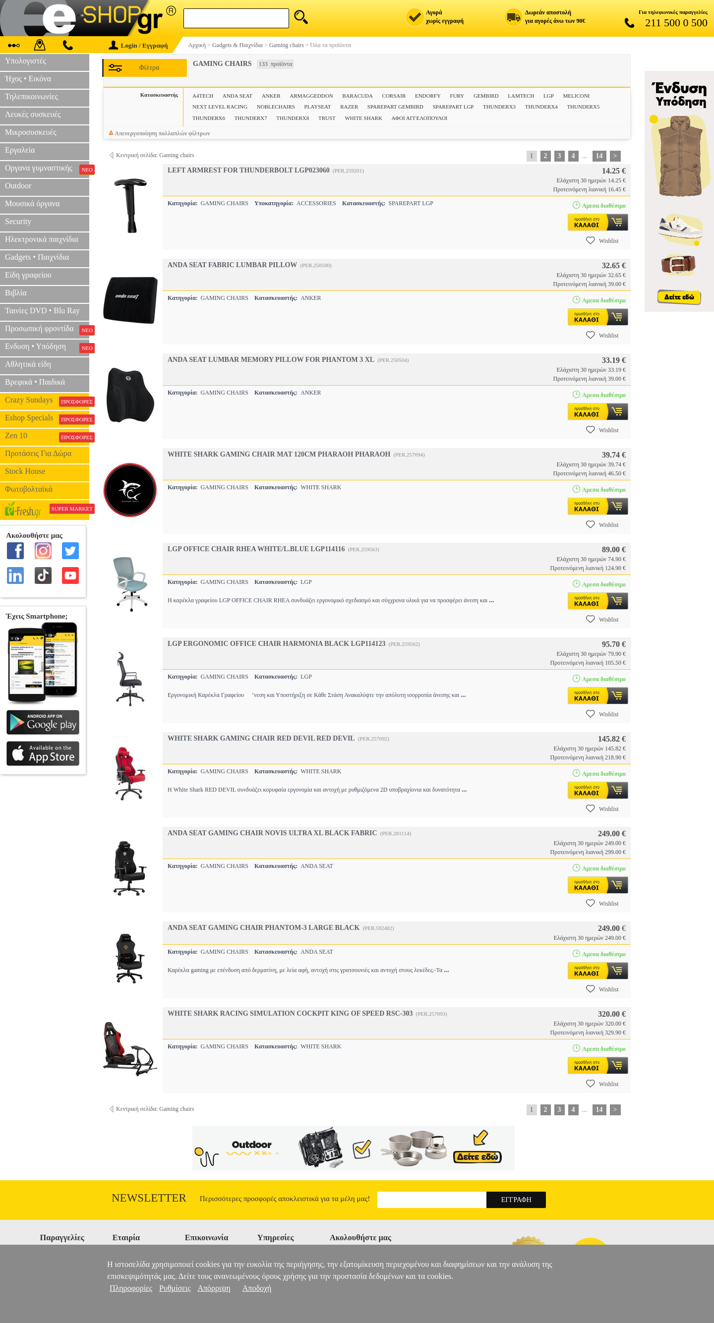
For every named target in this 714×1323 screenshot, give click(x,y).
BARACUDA (357, 96)
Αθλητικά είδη (28, 364)
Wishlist (602, 240)
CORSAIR (394, 96)
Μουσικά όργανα (32, 203)
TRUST (327, 118)
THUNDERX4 (541, 107)
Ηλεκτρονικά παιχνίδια (41, 239)
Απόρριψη (213, 1288)
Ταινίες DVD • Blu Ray (42, 310)
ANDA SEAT (237, 96)
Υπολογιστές (25, 61)
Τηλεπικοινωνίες (31, 96)
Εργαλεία (20, 150)
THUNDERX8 (292, 118)
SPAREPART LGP (453, 107)
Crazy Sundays (47, 401)
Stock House (25, 471)
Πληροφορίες (131, 1288)
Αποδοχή (257, 1288)
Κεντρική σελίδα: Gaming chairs (155, 155)
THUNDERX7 (251, 118)
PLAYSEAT (317, 107)
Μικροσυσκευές (31, 132)
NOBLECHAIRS (276, 107)
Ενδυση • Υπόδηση (47, 347)
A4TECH (202, 96)
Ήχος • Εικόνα (28, 78)
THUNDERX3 (499, 107)
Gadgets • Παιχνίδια (37, 257)
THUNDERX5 (583, 107)
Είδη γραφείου (28, 275)
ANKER (271, 96)
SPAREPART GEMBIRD (395, 107)
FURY (457, 96)
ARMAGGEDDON (311, 96)
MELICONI (576, 96)
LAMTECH (521, 96)
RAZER (349, 107)
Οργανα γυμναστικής (47, 169)
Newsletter (149, 1198)
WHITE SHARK (363, 118)
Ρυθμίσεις (174, 1288)
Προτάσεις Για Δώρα (38, 453)
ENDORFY (428, 96)
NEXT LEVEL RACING (219, 107)
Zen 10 (47, 436)
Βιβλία (16, 292)
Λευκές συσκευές (32, 114)
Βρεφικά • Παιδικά (35, 382)
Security (18, 221)
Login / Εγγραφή (138, 45)
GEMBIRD (486, 96)
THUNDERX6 (208, 118)
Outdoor (18, 185)
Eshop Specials (47, 418)
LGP (548, 96)
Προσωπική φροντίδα (47, 329)
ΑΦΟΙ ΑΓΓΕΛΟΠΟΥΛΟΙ (420, 118)
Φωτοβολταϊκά (29, 489)
